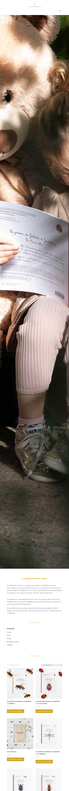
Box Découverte (13, 642)
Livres (9, 632)
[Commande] (51, 665)
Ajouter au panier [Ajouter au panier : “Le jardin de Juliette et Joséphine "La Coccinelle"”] (44, 711)
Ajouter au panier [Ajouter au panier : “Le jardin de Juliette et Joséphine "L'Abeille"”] (16, 711)
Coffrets (10, 645)
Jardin (9, 638)
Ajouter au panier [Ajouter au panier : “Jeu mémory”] (16, 759)
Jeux (8, 635)
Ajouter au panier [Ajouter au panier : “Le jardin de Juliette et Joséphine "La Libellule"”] (44, 762)
